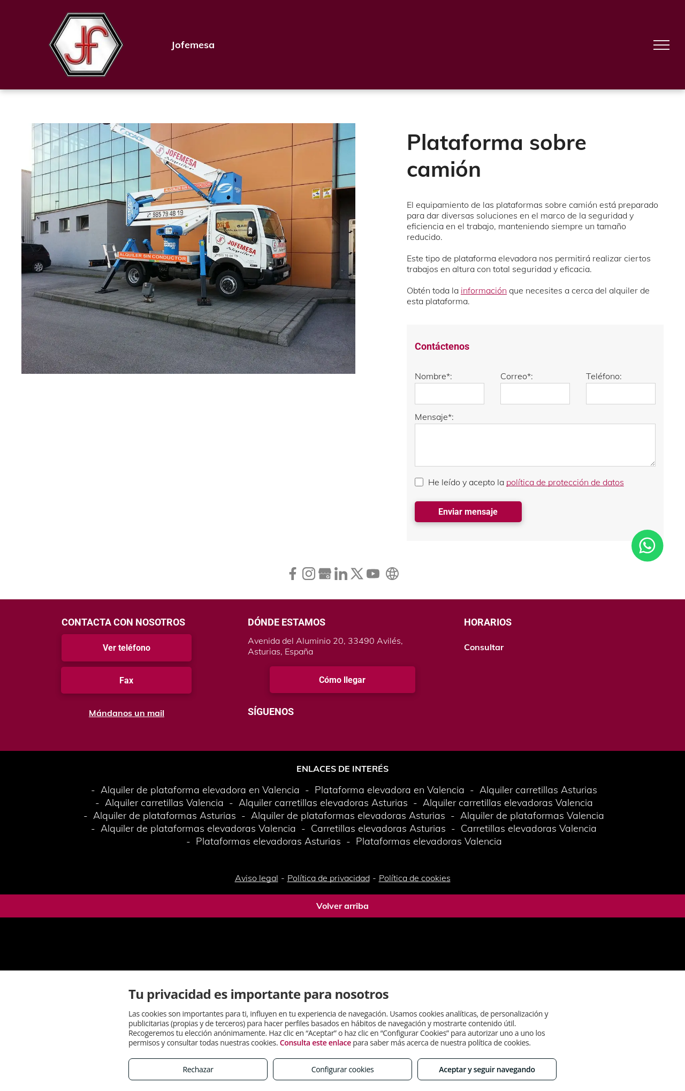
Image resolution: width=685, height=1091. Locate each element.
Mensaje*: (434, 416)
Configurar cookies (342, 1069)
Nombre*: (433, 376)
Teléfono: (604, 376)
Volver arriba (342, 905)
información (484, 290)
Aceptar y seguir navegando (487, 1069)
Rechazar (197, 1069)
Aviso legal (256, 877)
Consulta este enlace (315, 1042)
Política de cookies (415, 877)
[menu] (661, 45)
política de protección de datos (565, 482)
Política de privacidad (328, 877)
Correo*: (516, 376)
